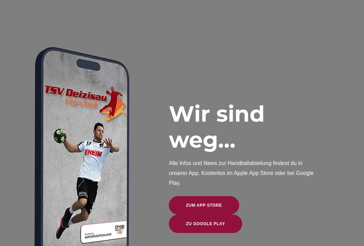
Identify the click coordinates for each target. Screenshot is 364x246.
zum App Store (204, 205)
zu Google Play (205, 223)
